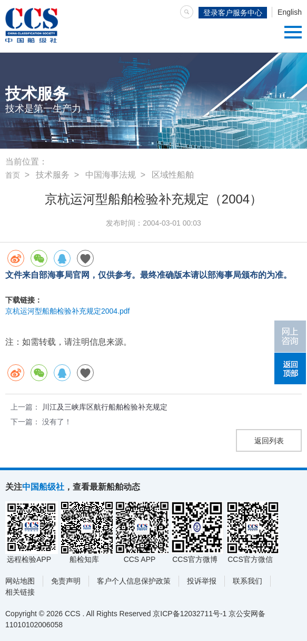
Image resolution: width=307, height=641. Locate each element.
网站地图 (20, 581)
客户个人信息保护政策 (134, 581)
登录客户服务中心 (232, 12)
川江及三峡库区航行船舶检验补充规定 (104, 407)
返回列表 (269, 440)
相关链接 (20, 592)
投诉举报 (201, 581)
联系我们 (247, 581)
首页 (12, 175)
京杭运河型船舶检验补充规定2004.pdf (67, 311)
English (290, 12)
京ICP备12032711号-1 (189, 613)
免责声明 (66, 581)
